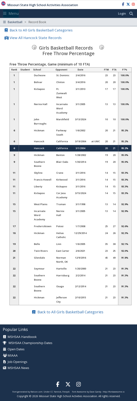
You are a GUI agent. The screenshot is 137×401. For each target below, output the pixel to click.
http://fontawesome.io (114, 391)
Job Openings (17, 362)
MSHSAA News (18, 368)
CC (51, 391)
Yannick (57, 391)
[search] (132, 13)
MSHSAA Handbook (22, 337)
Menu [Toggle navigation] (11, 13)
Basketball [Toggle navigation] (24, 22)
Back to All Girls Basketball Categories (41, 30)
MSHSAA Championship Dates (27, 343)
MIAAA (13, 355)
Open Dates (16, 349)
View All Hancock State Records (36, 37)
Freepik (66, 391)
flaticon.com (37, 391)
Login (122, 13)
